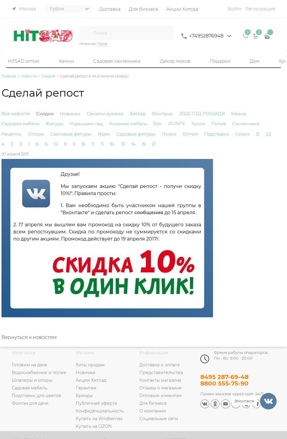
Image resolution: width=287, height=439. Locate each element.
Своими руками (105, 113)
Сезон (242, 134)
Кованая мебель (128, 123)
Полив (102, 44)
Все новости (15, 113)
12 (258, 134)
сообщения (148, 212)
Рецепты (11, 134)
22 (268, 134)
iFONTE (176, 123)
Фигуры (55, 123)
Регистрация (260, 9)
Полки (169, 134)
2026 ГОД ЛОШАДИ (202, 113)
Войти (234, 9)
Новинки (70, 113)
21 (154, 144)
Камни (238, 113)
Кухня (198, 123)
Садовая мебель (20, 123)
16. (112, 144)
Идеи (104, 134)
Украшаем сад (86, 123)
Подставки (216, 134)
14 (133, 144)
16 (83, 144)
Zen (157, 123)
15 (56, 144)
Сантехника (245, 123)
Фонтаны (162, 113)
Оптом (190, 134)
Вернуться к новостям (29, 337)
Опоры (36, 134)
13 (123, 144)
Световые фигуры (70, 134)
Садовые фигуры (135, 134)
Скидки (45, 113)
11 (102, 144)
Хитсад (138, 113)
